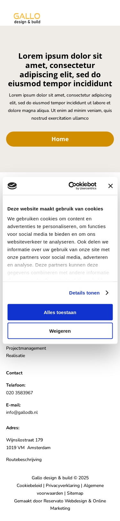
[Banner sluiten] (110, 186)
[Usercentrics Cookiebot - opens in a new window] (71, 186)
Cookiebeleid (29, 486)
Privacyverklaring (63, 486)
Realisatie (15, 356)
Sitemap (75, 493)
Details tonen (84, 292)
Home (60, 139)
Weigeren (60, 331)
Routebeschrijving (24, 460)
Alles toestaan (60, 312)
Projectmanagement (26, 348)
